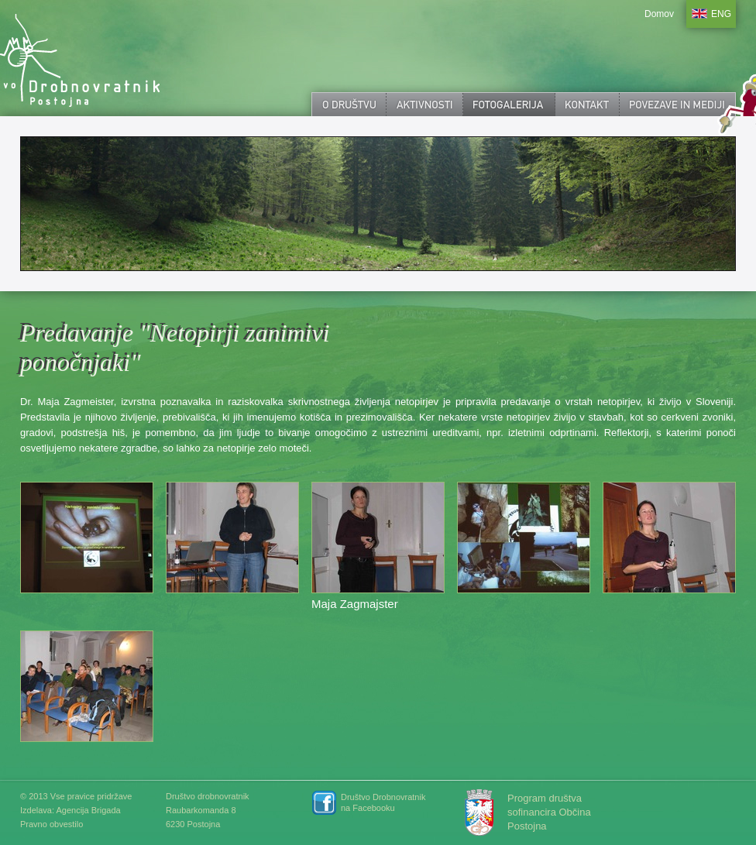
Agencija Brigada (88, 810)
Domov (659, 14)
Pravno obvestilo (51, 824)
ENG (721, 14)
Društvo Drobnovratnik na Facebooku (383, 802)
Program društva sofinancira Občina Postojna (549, 812)
